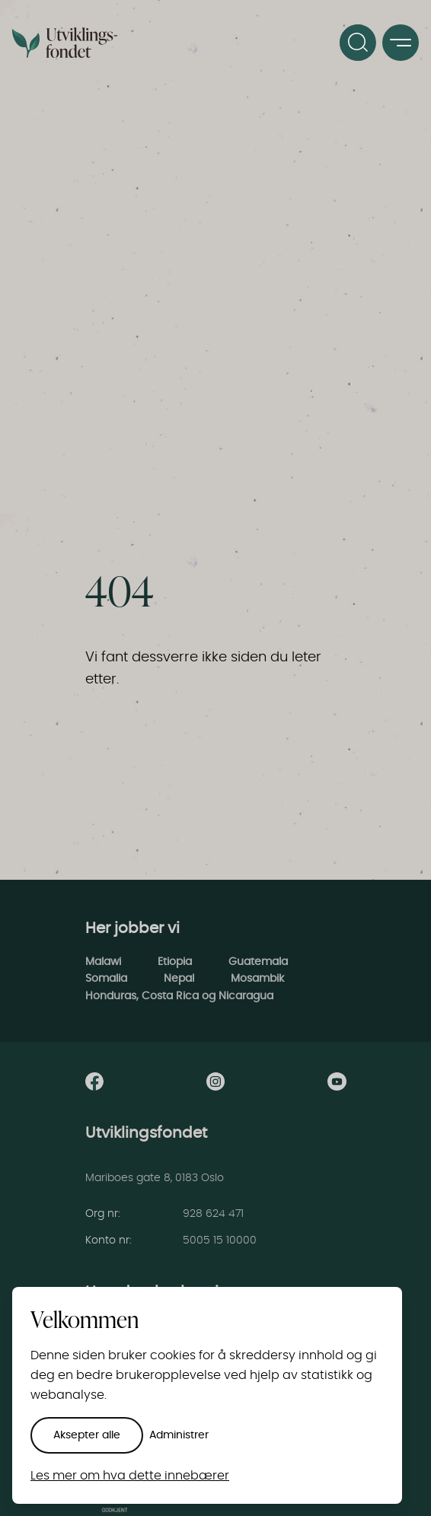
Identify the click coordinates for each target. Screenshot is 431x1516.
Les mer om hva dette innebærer (129, 1476)
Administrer (179, 1435)
